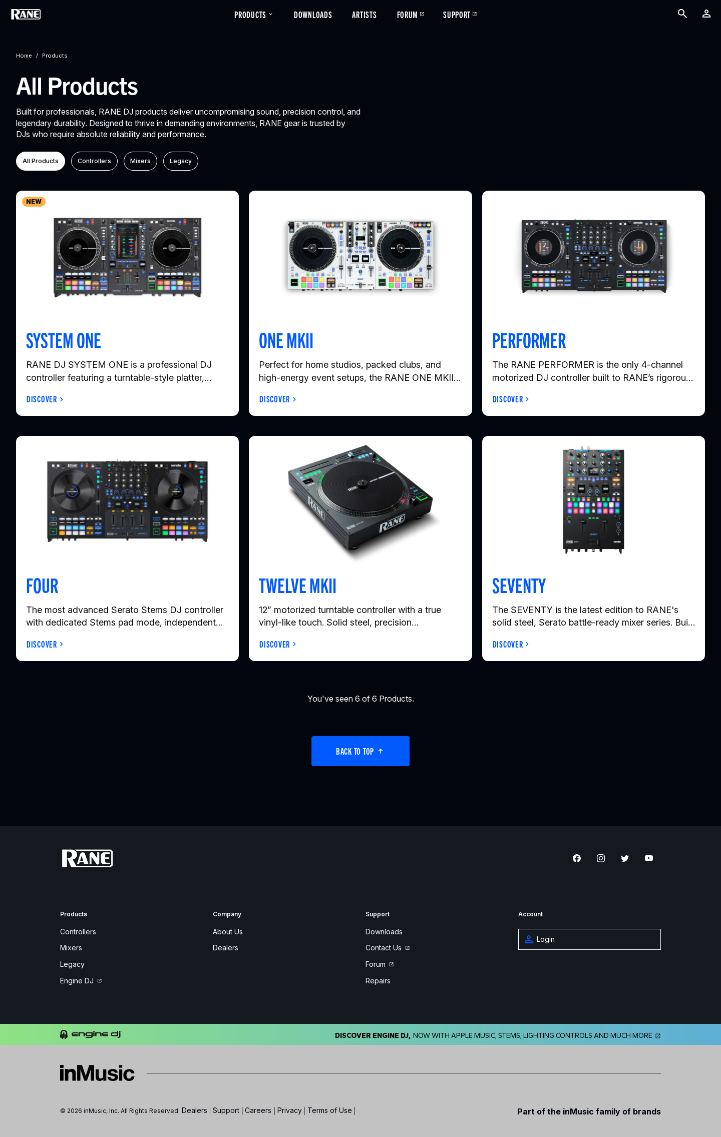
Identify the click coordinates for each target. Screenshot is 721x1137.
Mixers (71, 948)
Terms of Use (329, 1110)
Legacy (72, 964)
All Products (41, 161)
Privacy (289, 1110)
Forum (408, 14)
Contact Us (388, 948)
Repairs (378, 981)
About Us (228, 932)
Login (540, 939)
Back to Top (360, 750)
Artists (364, 14)
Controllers (78, 932)
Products (254, 14)
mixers (140, 161)
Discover (42, 399)
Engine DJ (81, 981)
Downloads (313, 14)
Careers (258, 1110)
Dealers (225, 948)
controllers (94, 161)
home (24, 55)
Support (457, 14)
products (55, 55)
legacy (181, 161)
